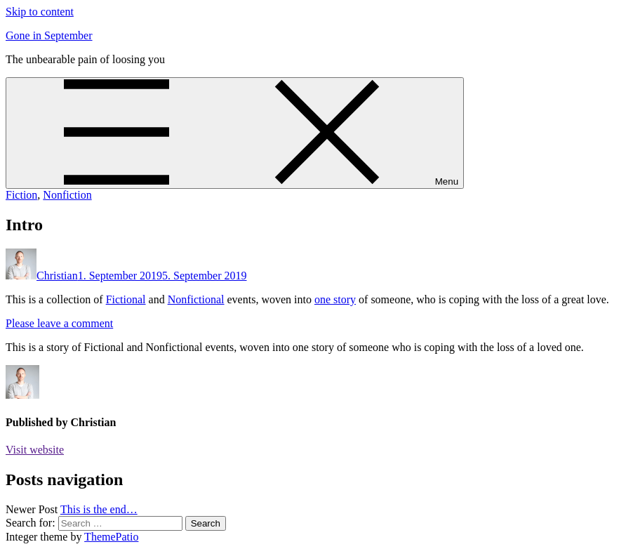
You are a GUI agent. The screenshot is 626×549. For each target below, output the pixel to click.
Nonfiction (67, 195)
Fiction (21, 195)
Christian (57, 276)
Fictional (126, 299)
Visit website (35, 450)
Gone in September (49, 35)
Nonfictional (196, 299)
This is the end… (99, 509)
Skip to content (40, 12)
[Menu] (235, 133)
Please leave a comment (59, 323)
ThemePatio (111, 537)
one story (335, 299)
